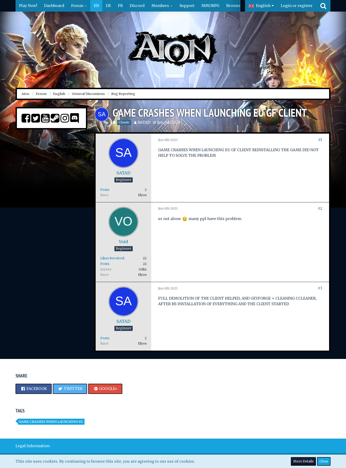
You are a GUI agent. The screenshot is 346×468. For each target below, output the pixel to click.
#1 (320, 139)
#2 (320, 208)
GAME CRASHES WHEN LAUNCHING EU (51, 422)
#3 (320, 288)
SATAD (144, 122)
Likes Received (112, 258)
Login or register (297, 5)
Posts (104, 190)
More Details (303, 461)
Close (323, 461)
